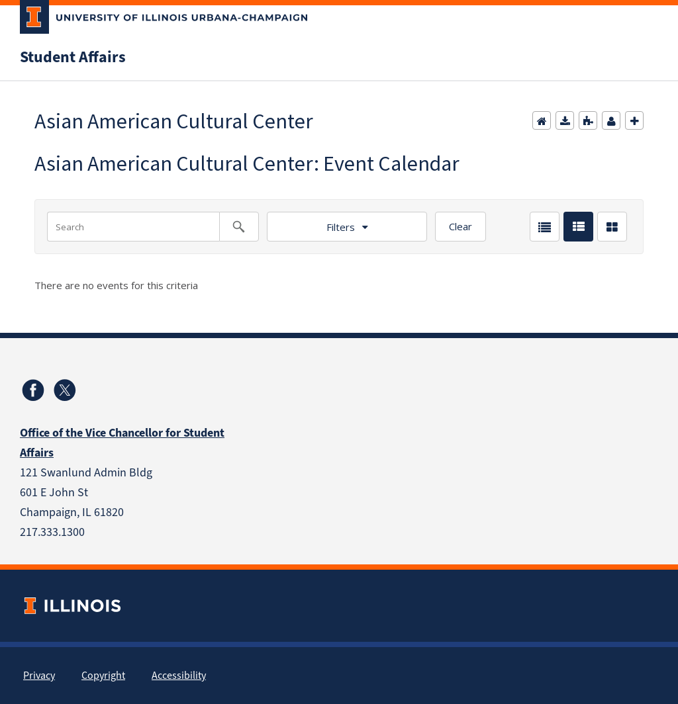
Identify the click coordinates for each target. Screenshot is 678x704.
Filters (340, 227)
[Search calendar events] (239, 227)
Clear (460, 226)
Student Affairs (73, 57)
